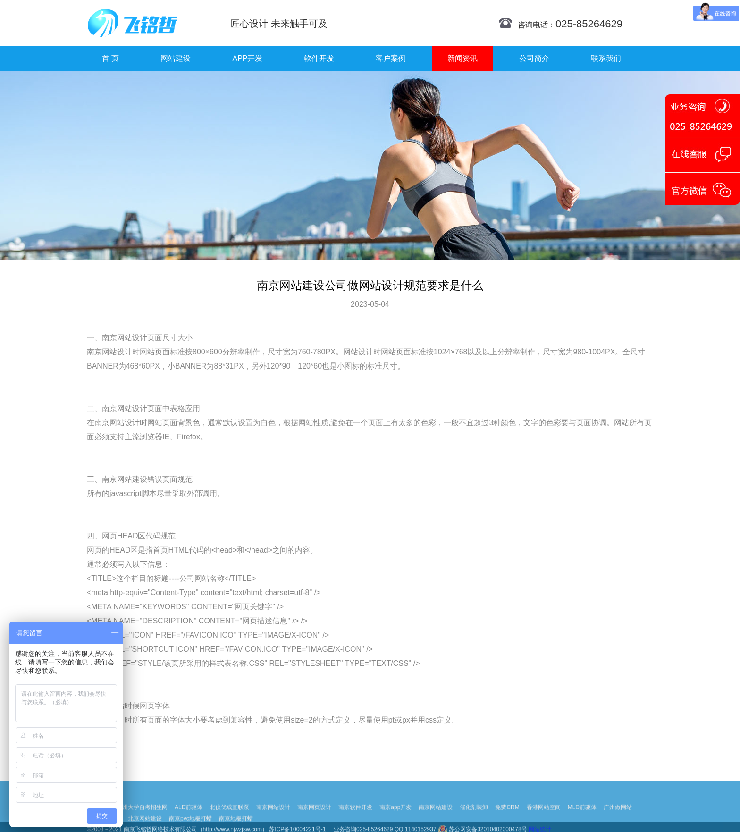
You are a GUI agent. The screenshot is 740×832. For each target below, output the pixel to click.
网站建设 (175, 58)
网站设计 (132, 338)
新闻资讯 (462, 58)
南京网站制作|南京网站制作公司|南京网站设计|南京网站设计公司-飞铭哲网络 (144, 23)
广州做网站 (618, 816)
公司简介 (534, 58)
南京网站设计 (273, 816)
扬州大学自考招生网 (142, 816)
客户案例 (391, 58)
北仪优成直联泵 (229, 816)
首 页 (110, 58)
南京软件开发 (355, 816)
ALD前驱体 (188, 816)
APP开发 (247, 58)
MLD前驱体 (582, 816)
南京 (109, 338)
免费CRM (507, 816)
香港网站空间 (544, 816)
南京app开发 (395, 816)
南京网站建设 (436, 816)
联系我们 (606, 58)
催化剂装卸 (474, 816)
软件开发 (319, 58)
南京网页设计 (314, 816)
